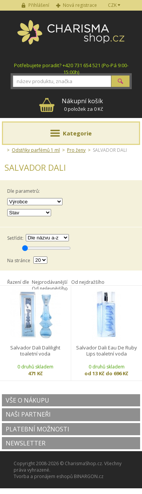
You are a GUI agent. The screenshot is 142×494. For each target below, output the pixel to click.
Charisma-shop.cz (71, 36)
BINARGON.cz (88, 476)
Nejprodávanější (49, 282)
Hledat (120, 81)
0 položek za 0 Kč (82, 104)
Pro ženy (76, 150)
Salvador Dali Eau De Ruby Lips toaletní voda (106, 351)
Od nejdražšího (88, 282)
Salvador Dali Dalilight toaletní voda (35, 351)
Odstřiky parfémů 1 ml (36, 150)
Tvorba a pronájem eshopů (43, 476)
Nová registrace (80, 5)
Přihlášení (38, 5)
